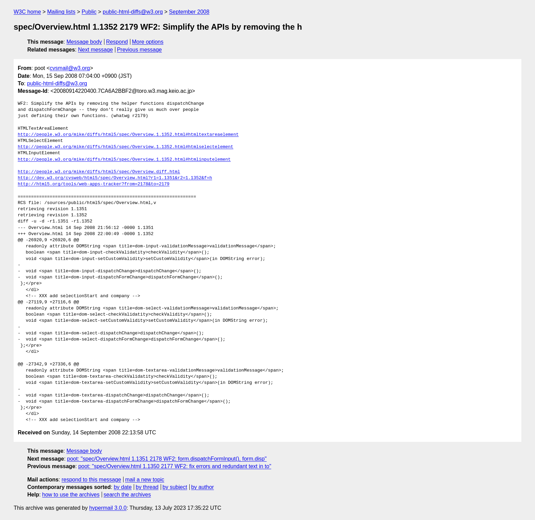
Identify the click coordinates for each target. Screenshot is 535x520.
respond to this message (91, 479)
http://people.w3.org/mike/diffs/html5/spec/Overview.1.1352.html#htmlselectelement (125, 147)
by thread (147, 487)
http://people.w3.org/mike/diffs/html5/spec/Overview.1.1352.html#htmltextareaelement (128, 135)
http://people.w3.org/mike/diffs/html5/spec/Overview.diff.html (99, 172)
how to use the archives (71, 494)
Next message (95, 50)
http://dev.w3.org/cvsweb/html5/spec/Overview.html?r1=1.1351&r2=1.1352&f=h (115, 178)
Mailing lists (61, 12)
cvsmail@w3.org (70, 68)
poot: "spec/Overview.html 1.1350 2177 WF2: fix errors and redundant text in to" (174, 466)
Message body (84, 42)
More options (148, 42)
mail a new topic (144, 479)
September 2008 (189, 12)
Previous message (139, 50)
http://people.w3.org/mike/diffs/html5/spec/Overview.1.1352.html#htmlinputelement (124, 160)
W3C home (27, 12)
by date (122, 487)
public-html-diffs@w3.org (133, 12)
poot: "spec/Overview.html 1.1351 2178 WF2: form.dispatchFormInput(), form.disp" (167, 459)
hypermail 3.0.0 (107, 508)
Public (89, 12)
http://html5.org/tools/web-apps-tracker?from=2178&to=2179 (94, 184)
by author (202, 487)
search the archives (127, 494)
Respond (117, 42)
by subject (174, 487)
